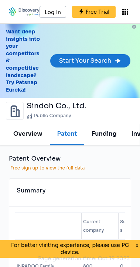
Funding (104, 134)
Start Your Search (90, 61)
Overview (27, 134)
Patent (67, 134)
